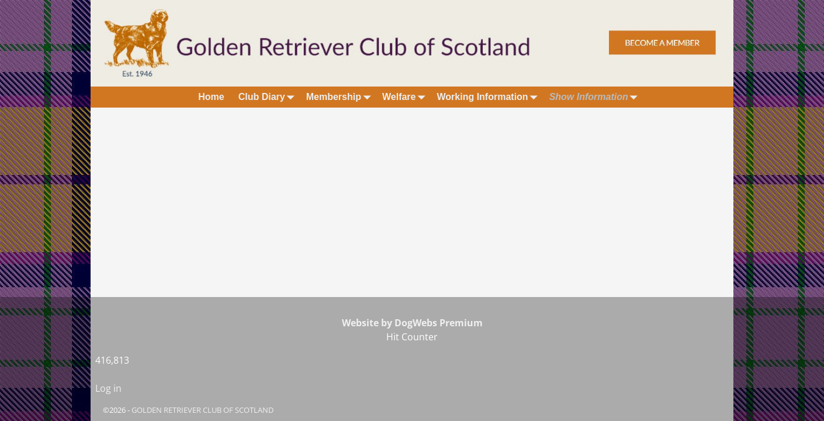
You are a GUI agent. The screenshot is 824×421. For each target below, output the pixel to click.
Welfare (406, 97)
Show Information (595, 97)
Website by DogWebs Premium (412, 322)
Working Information (489, 97)
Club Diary (268, 97)
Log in (108, 388)
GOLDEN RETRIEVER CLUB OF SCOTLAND (202, 410)
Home (211, 97)
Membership (340, 97)
